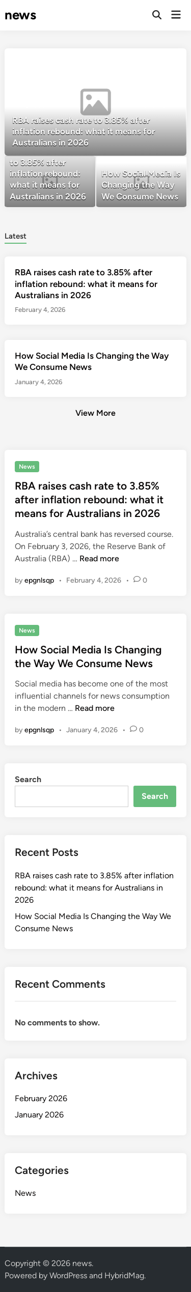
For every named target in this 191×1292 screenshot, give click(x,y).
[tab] (15, 235)
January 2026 (39, 1114)
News (27, 466)
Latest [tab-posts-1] (15, 236)
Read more (99, 558)
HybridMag (124, 1275)
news (20, 15)
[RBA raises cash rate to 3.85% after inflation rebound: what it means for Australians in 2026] (95, 102)
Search (28, 779)
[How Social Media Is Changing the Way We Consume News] (141, 182)
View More (95, 413)
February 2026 (41, 1098)
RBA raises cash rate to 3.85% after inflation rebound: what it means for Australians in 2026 (86, 283)
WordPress (68, 1275)
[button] (163, 61)
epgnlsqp (39, 580)
